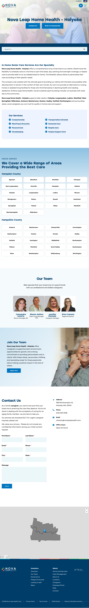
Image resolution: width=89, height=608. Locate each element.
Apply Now (14, 371)
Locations (56, 580)
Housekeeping (17, 131)
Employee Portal (58, 585)
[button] (44, 531)
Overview (34, 571)
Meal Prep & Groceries (21, 123)
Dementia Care (54, 123)
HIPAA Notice (56, 601)
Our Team (34, 574)
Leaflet (86, 558)
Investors (79, 1)
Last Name (29, 436)
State (27, 456)
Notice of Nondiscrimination (73, 601)
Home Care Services (60, 571)
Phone (27, 446)
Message (5, 465)
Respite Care (53, 127)
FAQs (54, 588)
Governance (35, 577)
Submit (7, 486)
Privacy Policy (30, 601)
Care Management (59, 574)
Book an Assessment (52, 26)
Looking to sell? (36, 583)
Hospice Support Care (57, 131)
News (33, 585)
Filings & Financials (37, 580)
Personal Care (17, 127)
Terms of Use (43, 601)
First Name (6, 436)
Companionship (18, 119)
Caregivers (56, 583)
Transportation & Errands (58, 119)
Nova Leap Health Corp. (9, 5)
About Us (56, 577)
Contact (55, 591)
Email (4, 446)
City (3, 456)
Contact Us (33, 26)
